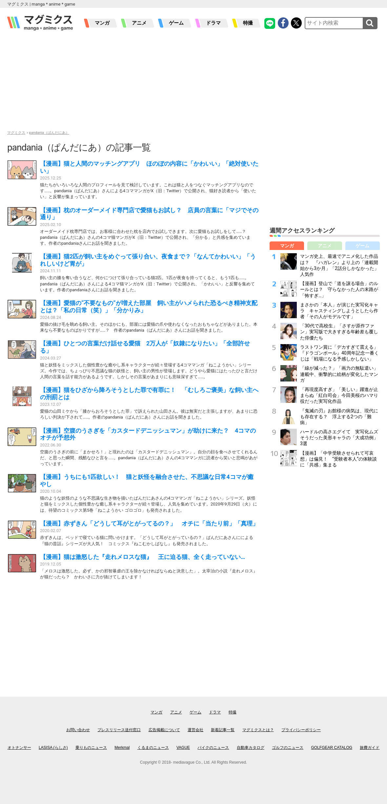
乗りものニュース (91, 747)
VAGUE (183, 747)
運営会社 (195, 730)
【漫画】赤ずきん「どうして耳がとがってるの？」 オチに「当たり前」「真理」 (149, 523)
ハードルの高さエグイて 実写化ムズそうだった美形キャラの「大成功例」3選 (339, 437)
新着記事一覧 (222, 730)
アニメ (139, 23)
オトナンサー (19, 747)
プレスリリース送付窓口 (119, 730)
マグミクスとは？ (258, 730)
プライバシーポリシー (301, 730)
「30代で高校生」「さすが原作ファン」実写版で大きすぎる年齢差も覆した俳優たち (339, 331)
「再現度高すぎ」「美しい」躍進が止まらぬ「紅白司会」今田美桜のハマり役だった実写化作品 (339, 395)
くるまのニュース (153, 747)
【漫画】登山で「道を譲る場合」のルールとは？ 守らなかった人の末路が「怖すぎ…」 (339, 289)
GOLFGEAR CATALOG (332, 747)
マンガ (102, 23)
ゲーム (176, 23)
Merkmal (122, 747)
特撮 (248, 23)
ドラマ (213, 23)
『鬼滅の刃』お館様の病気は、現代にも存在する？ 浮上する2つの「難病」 (339, 416)
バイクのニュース (213, 747)
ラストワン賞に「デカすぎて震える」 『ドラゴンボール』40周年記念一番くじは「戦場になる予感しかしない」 (341, 352)
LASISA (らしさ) (53, 747)
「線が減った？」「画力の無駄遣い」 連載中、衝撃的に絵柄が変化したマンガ (341, 373)
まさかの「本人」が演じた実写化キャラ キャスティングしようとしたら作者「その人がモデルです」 (339, 310)
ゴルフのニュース (287, 747)
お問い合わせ (78, 730)
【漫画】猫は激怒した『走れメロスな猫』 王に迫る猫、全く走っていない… (142, 556)
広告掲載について (164, 730)
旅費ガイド (369, 747)
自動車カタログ (250, 747)
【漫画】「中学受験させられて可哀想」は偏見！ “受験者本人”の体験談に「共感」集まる (338, 458)
